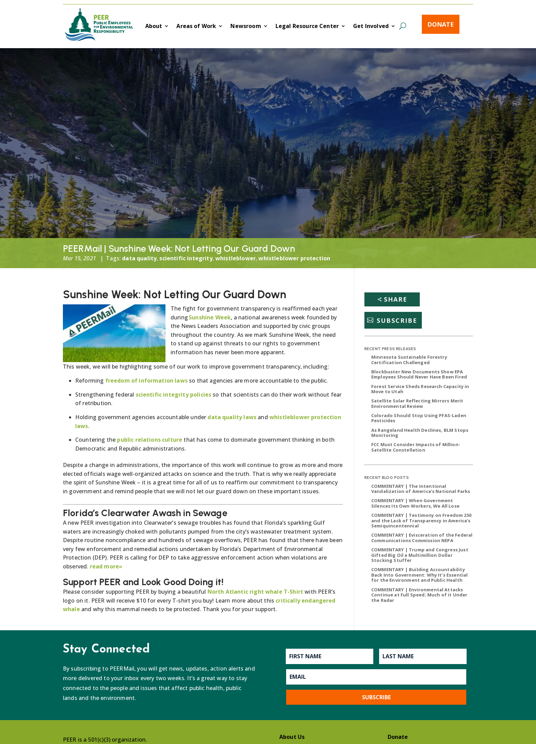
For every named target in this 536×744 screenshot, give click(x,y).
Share (395, 299)
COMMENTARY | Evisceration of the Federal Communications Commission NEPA (421, 537)
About (153, 27)
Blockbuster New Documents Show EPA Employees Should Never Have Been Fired (419, 374)
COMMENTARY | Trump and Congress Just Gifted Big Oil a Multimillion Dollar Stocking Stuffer (419, 555)
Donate (440, 24)
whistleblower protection (294, 258)
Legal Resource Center (307, 27)
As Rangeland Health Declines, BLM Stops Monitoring (419, 433)
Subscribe (397, 320)
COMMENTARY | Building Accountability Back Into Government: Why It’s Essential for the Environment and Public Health (419, 574)
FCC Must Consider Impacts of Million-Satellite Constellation (415, 447)
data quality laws (231, 417)
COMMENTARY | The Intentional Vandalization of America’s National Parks (420, 489)
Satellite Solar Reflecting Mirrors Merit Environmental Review (417, 403)
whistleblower (235, 258)
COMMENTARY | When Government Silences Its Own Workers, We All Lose (415, 503)
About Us (292, 737)
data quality (139, 258)
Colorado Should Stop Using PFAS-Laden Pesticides (418, 418)
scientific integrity (185, 258)
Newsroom (245, 27)
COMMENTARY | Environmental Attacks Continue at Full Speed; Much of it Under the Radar (419, 595)
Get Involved (371, 27)
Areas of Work (196, 27)
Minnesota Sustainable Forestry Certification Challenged (409, 360)
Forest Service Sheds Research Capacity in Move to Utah (420, 389)
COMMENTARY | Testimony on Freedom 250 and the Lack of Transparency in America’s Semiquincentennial (421, 520)
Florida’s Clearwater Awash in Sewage (145, 513)
